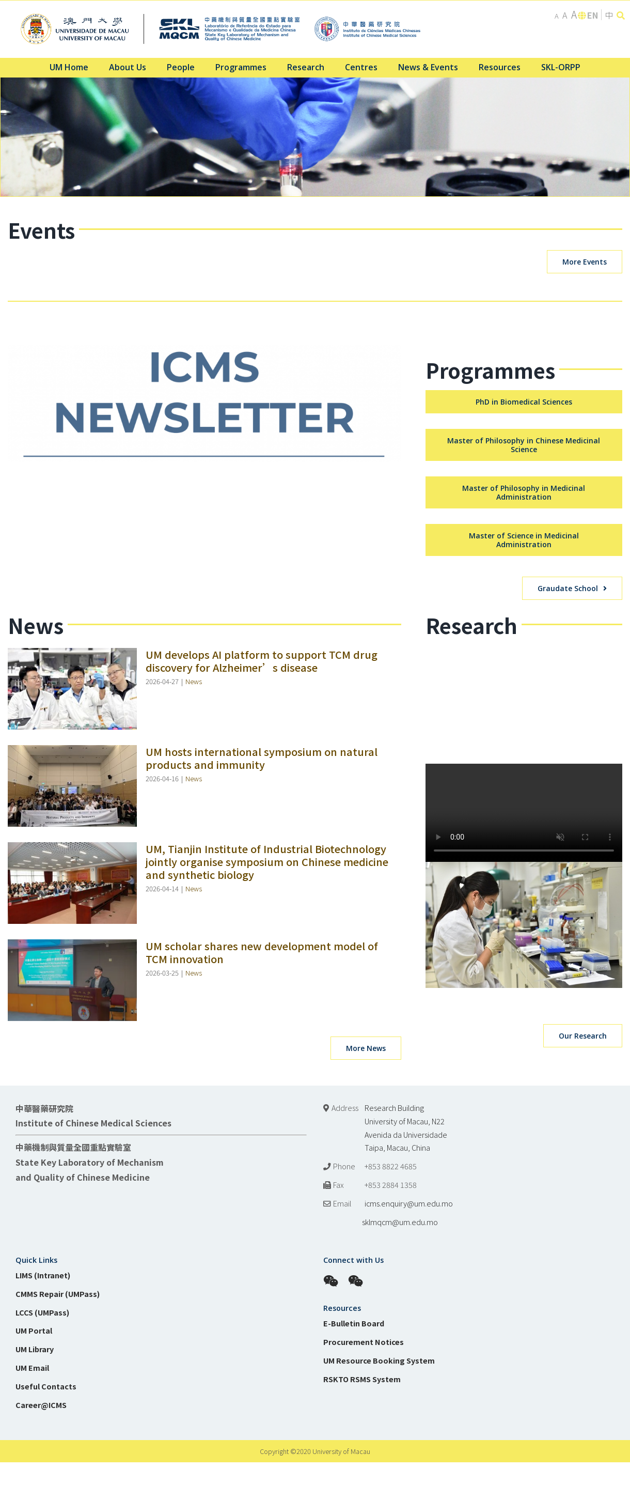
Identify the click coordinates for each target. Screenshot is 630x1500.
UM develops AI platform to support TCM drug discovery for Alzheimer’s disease (261, 852)
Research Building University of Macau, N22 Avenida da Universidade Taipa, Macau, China (406, 1318)
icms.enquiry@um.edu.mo (409, 1394)
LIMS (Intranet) (42, 1466)
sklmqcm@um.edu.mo (380, 1413)
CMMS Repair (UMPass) (57, 1484)
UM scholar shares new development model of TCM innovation (262, 1143)
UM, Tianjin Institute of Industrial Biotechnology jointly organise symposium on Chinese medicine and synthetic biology (267, 1052)
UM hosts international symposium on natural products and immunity (261, 949)
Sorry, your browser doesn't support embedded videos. (524, 1004)
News (193, 872)
